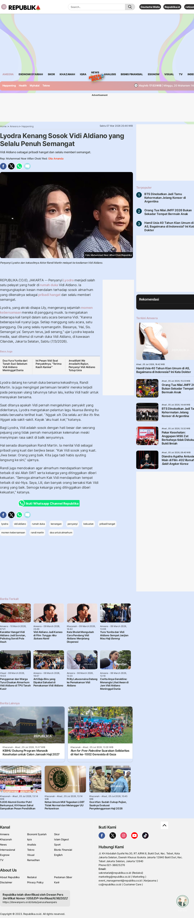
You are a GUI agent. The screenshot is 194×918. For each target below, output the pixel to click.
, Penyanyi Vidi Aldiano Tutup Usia (82, 365)
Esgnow (5, 854)
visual (169, 74)
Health (23, 85)
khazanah (67, 74)
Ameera (14, 126)
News (95, 73)
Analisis (31, 844)
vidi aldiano (20, 523)
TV (181, 74)
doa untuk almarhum (61, 532)
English (58, 854)
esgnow (153, 74)
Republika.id (172, 6)
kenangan (56, 523)
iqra (83, 74)
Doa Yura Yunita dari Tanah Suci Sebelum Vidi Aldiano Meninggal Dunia (15, 365)
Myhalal (35, 85)
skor (51, 74)
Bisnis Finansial (132, 74)
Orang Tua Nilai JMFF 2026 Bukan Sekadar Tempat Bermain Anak (168, 212)
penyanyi (73, 523)
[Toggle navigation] (4, 7)
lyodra (4, 523)
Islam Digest (61, 839)
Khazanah (6, 839)
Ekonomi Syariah (31, 74)
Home (3, 126)
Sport (57, 844)
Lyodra (68, 280)
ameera (8, 74)
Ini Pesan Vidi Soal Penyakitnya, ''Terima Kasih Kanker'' (48, 364)
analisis (110, 74)
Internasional (7, 849)
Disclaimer (6, 882)
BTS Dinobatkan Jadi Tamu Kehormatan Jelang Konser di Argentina (165, 197)
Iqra (29, 839)
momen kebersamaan (13, 532)
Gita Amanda (55, 158)
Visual (30, 854)
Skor (56, 834)
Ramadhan (33, 860)
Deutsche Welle (150, 6)
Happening (9, 85)
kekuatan (88, 523)
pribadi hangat (49, 295)
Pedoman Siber (63, 877)
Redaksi (32, 877)
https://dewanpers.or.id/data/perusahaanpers (30, 902)
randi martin (37, 532)
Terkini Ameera (146, 318)
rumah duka (49, 285)
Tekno (46, 85)
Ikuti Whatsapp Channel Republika (49, 503)
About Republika (10, 877)
